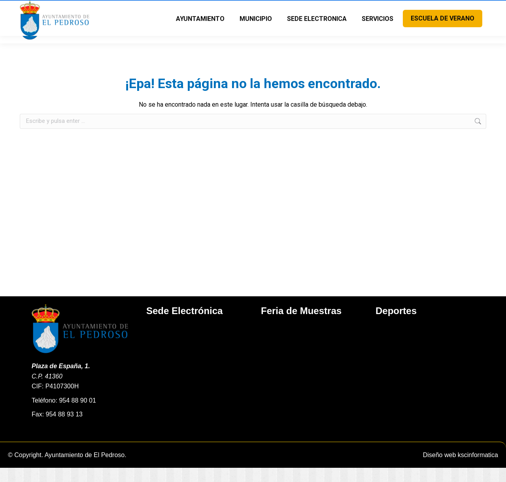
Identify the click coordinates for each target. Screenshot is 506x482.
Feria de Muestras (301, 325)
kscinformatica (478, 469)
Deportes (396, 325)
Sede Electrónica (184, 325)
